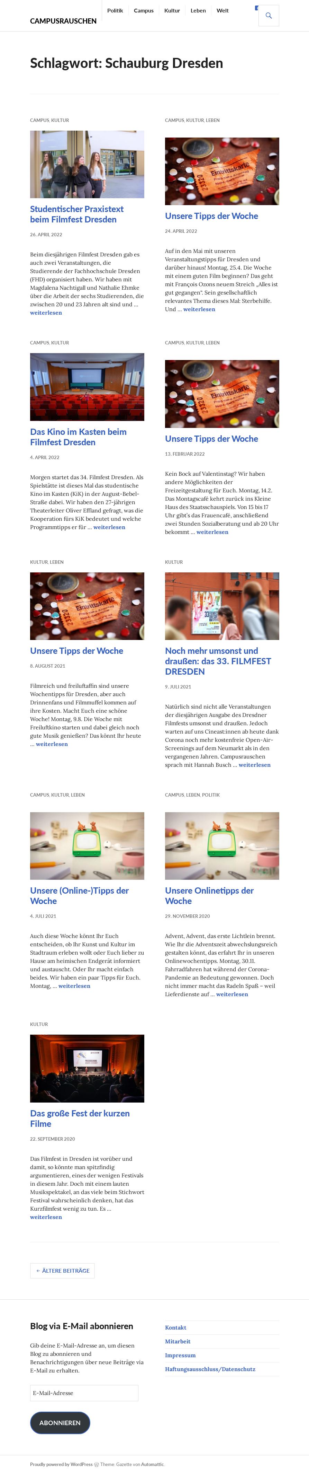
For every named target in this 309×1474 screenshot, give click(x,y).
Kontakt (176, 1327)
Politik (115, 10)
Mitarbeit (178, 1341)
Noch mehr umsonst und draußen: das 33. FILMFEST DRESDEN (218, 660)
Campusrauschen (63, 21)
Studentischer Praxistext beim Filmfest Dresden (77, 213)
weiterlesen (46, 312)
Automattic (152, 1464)
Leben (198, 10)
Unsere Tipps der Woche (211, 215)
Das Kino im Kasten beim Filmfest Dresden (78, 436)
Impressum (180, 1355)
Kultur (172, 10)
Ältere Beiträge (66, 1270)
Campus (144, 10)
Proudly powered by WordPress (61, 1464)
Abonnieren (60, 1422)
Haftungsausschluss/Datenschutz (210, 1369)
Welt (223, 10)
